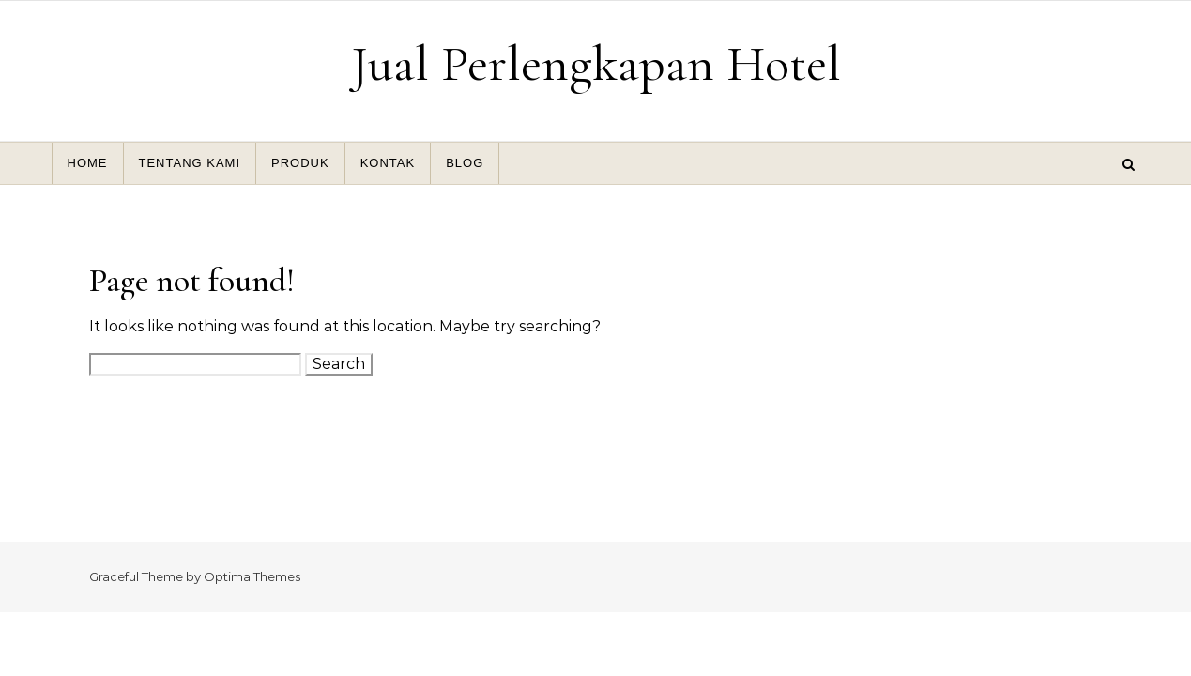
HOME (88, 163)
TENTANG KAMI (190, 163)
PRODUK (300, 163)
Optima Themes (252, 576)
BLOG (464, 163)
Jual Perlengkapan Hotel (596, 63)
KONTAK (388, 163)
